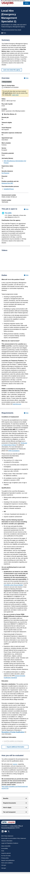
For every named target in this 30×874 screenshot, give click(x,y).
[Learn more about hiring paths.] (26, 209)
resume (15, 764)
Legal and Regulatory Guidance (9, 843)
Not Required (5, 173)
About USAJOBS (5, 846)
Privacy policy (5, 858)
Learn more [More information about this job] (15, 95)
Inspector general (6, 853)
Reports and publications (7, 860)
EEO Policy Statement (7, 836)
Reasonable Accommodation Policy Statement (13, 838)
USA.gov (3, 865)
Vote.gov (3, 868)
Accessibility (4, 848)
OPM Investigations (13, 450)
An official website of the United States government (14, 0)
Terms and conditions (7, 862)
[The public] (15, 215)
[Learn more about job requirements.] (26, 413)
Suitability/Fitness (9, 189)
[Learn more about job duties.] (26, 275)
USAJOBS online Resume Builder (13, 585)
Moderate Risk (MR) (7, 183)
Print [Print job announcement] (3, 33)
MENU (26, 3)
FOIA (2, 850)
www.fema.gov (17, 404)
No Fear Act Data (5, 855)
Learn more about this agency (11, 70)
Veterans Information (6, 840)
